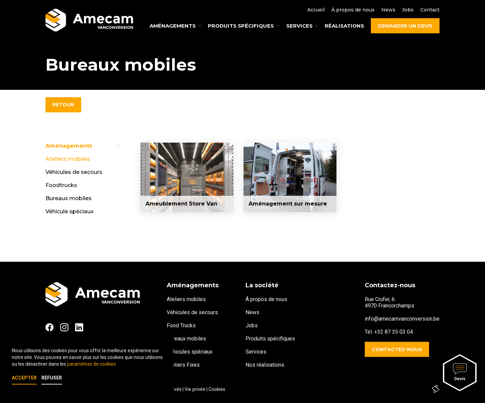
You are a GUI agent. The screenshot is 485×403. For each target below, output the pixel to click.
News (388, 10)
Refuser (51, 377)
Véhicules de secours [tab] (73, 172)
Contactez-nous (397, 349)
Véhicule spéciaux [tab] (69, 211)
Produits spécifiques (270, 338)
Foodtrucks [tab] (61, 185)
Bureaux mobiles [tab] (68, 198)
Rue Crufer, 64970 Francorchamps (389, 302)
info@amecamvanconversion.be (402, 319)
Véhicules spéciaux (190, 352)
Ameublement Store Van (181, 203)
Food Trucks (181, 325)
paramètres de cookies (91, 364)
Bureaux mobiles (186, 338)
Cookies (216, 389)
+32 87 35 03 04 (393, 332)
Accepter (24, 377)
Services (256, 352)
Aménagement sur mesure (288, 203)
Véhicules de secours (192, 312)
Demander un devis (405, 26)
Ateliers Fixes (183, 365)
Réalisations (344, 26)
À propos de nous (353, 10)
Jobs (408, 10)
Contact (430, 10)
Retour (63, 105)
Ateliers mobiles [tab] (67, 159)
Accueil (316, 10)
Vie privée (195, 389)
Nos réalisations (265, 365)
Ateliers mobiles (186, 299)
